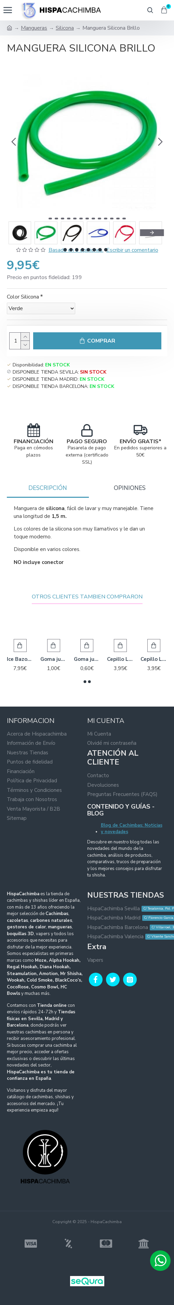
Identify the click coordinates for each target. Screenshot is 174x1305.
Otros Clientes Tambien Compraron (87, 596)
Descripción (47, 488)
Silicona (65, 28)
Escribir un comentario (132, 250)
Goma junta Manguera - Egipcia (87, 659)
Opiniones (130, 488)
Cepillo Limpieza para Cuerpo (153, 659)
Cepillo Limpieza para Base (120, 659)
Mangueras (34, 28)
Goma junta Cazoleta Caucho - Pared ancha (53, 659)
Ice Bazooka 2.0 (20, 659)
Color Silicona (23, 297)
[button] (14, 141)
